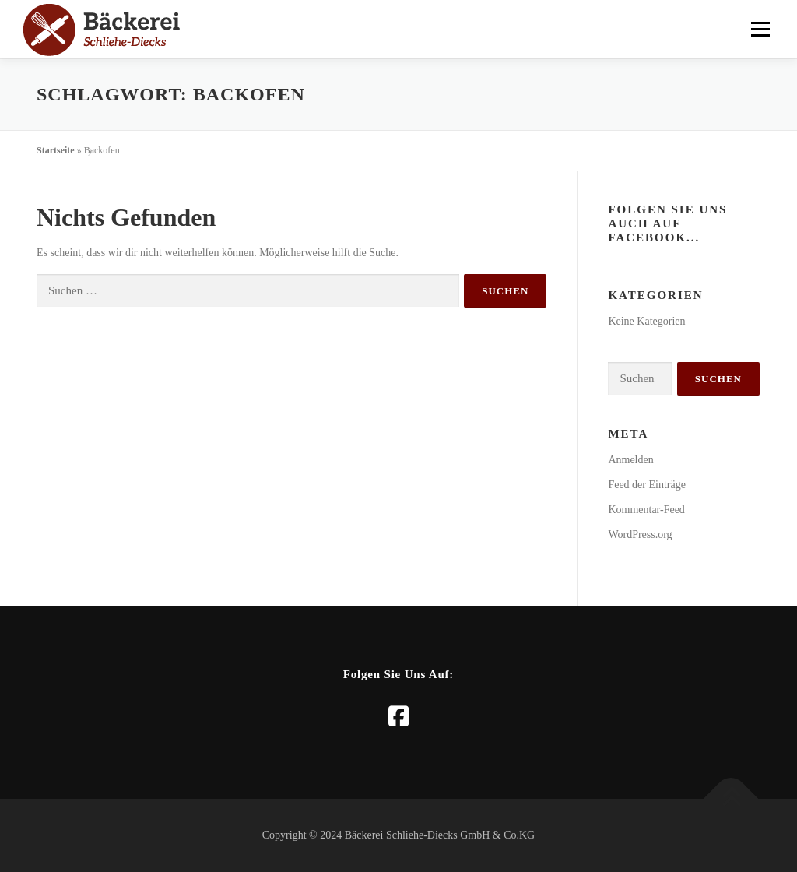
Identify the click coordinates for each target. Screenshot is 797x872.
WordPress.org (640, 534)
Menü (759, 29)
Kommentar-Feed (646, 509)
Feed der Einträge (647, 484)
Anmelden (630, 460)
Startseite (56, 150)
